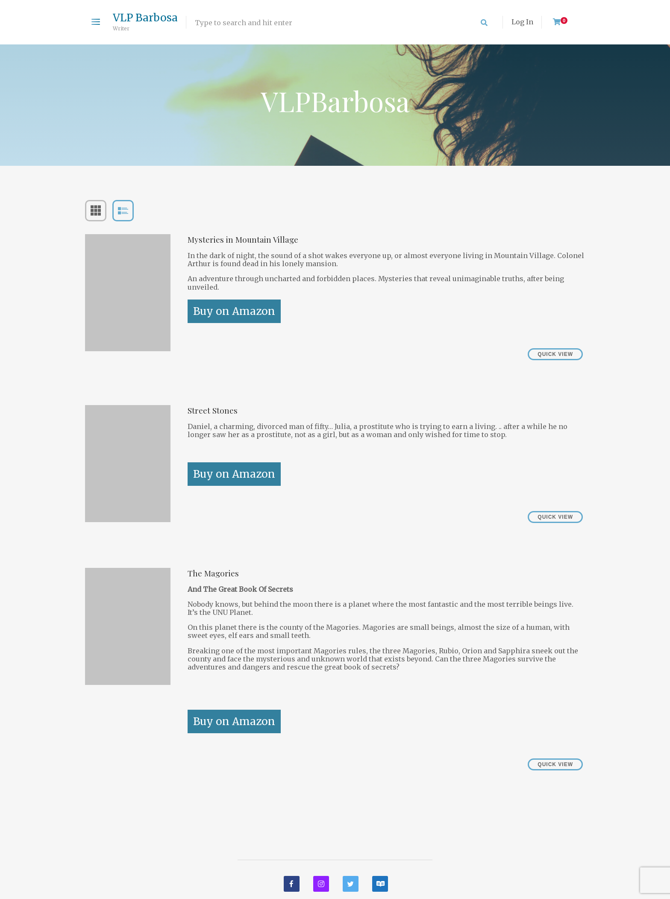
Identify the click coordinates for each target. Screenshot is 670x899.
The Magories (213, 573)
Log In (522, 22)
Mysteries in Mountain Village (243, 239)
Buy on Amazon (234, 311)
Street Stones (213, 410)
